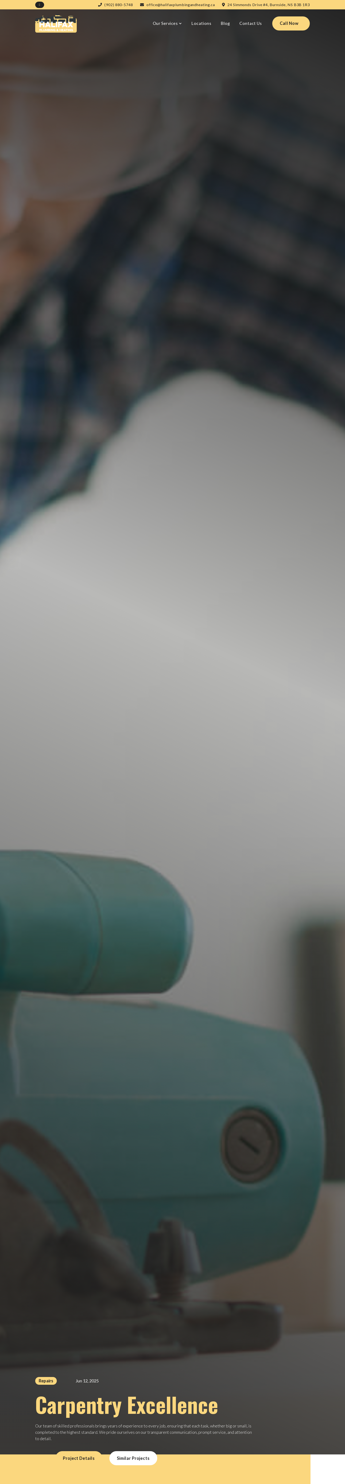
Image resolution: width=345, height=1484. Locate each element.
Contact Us (250, 23)
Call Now (289, 23)
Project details (79, 1458)
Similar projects (133, 1458)
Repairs (46, 1380)
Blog (225, 23)
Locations (201, 23)
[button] (167, 23)
